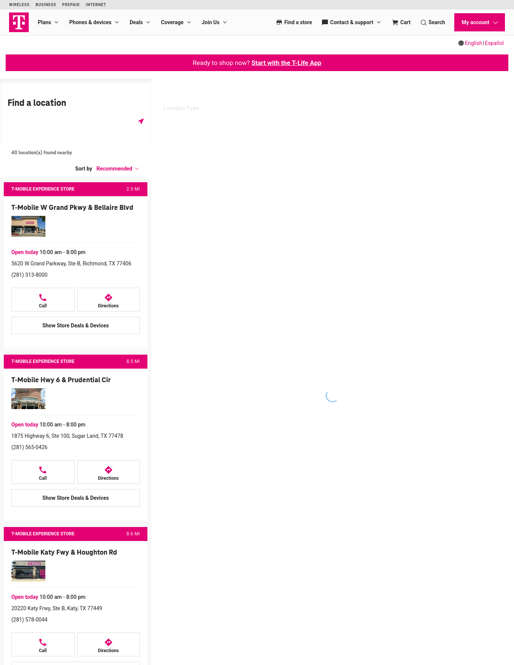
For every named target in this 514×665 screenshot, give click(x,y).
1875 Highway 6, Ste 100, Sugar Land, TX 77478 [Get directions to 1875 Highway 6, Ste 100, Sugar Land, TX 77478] (67, 436)
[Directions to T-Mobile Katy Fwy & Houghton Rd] (108, 644)
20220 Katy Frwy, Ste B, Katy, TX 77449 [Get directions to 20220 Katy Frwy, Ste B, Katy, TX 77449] (56, 608)
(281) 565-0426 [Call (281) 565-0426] (29, 447)
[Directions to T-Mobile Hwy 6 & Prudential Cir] (108, 472)
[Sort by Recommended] (118, 168)
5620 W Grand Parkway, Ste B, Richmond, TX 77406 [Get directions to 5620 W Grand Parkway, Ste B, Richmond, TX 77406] (71, 263)
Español (494, 43)
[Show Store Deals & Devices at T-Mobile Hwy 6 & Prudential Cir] (75, 498)
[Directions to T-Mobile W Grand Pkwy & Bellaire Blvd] (108, 299)
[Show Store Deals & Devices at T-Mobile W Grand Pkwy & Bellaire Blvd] (75, 325)
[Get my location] (141, 121)
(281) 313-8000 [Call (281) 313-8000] (29, 275)
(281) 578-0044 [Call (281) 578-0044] (29, 620)
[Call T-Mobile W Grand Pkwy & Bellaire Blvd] (43, 299)
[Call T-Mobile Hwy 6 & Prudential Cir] (43, 472)
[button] (118, 169)
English (473, 43)
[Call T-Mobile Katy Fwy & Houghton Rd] (43, 644)
